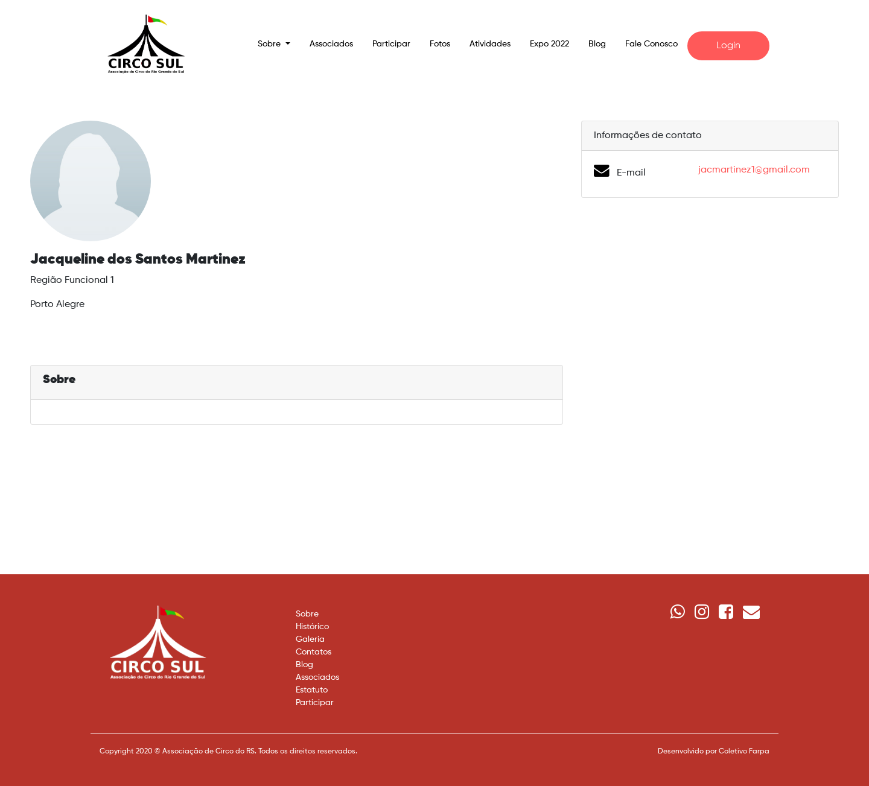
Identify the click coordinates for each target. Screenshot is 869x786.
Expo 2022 (549, 44)
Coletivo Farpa (744, 751)
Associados (331, 44)
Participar (391, 44)
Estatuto (312, 690)
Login (728, 46)
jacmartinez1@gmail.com (754, 170)
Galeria (310, 639)
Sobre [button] (270, 44)
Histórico (312, 627)
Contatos (313, 652)
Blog (597, 44)
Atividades (490, 44)
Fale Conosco (651, 44)
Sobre (307, 614)
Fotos (440, 44)
